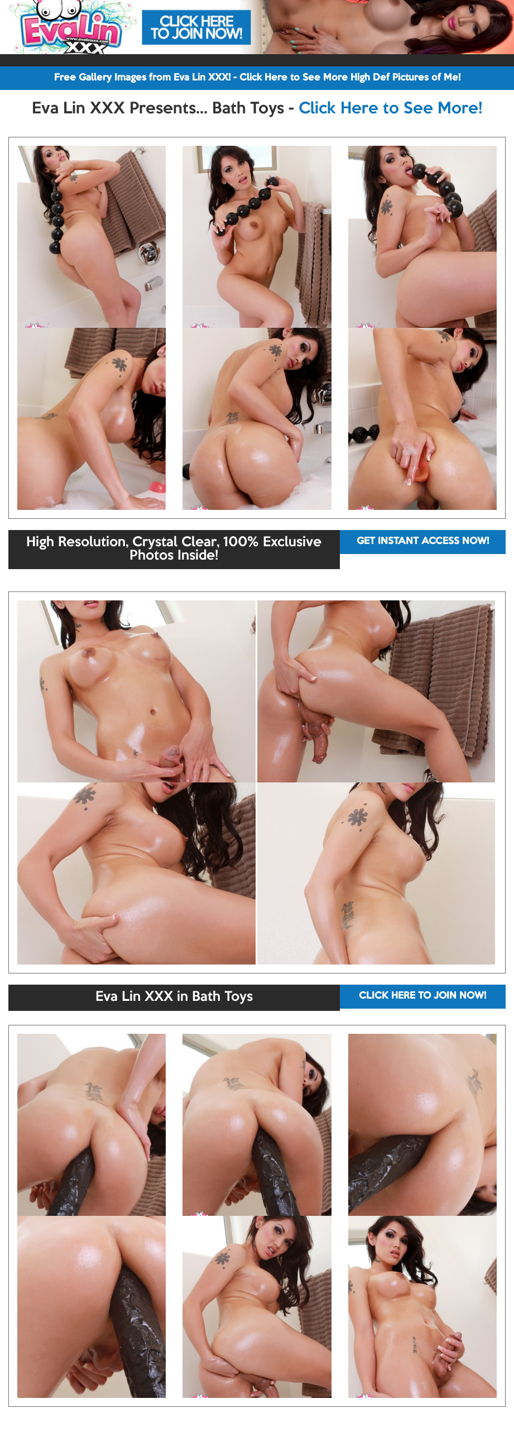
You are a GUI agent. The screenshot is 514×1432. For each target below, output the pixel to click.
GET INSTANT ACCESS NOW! (423, 541)
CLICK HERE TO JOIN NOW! (422, 996)
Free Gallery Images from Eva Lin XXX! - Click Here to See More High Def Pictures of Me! (257, 78)
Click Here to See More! (390, 109)
